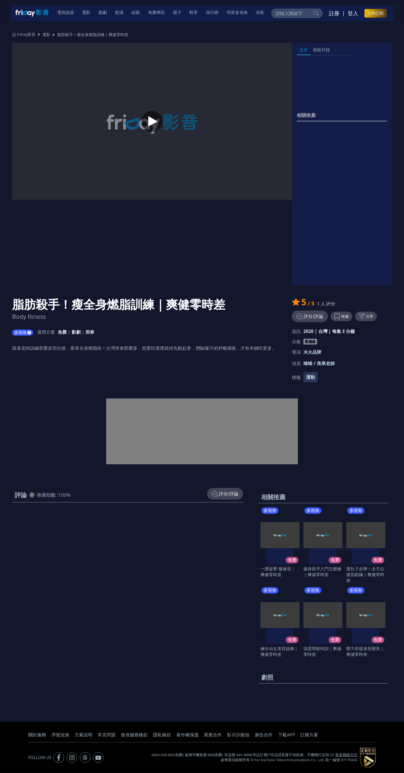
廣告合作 (264, 735)
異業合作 (213, 735)
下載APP (286, 735)
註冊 (334, 13)
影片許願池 (238, 735)
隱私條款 (162, 735)
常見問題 (107, 735)
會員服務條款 (134, 735)
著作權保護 (187, 735)
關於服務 (37, 735)
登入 (353, 13)
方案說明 (83, 735)
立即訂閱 (375, 13)
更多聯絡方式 (346, 755)
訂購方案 (309, 735)
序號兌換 (60, 735)
